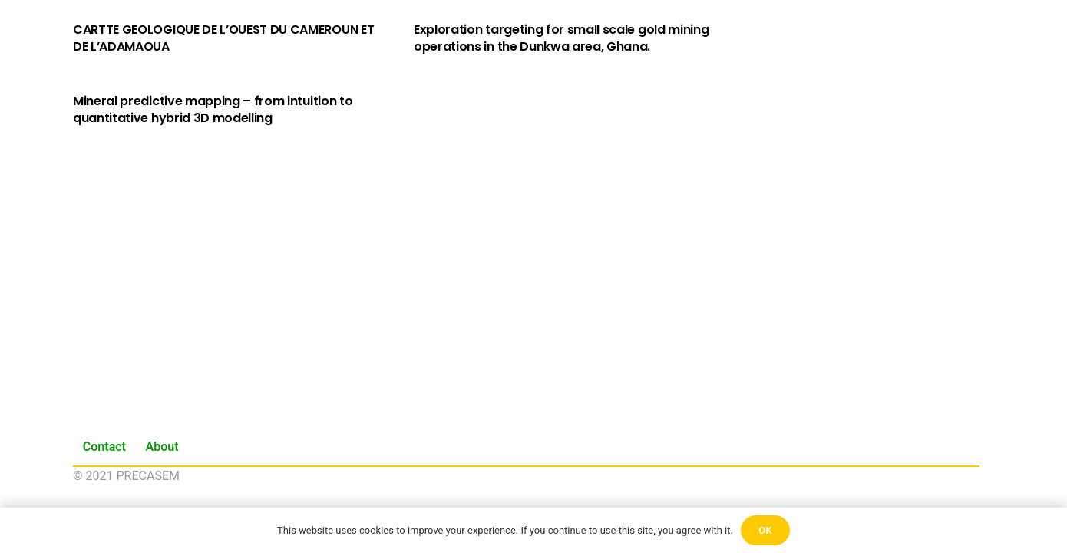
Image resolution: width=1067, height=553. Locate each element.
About (162, 446)
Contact (104, 446)
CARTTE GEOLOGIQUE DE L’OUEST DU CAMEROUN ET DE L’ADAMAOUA (223, 38)
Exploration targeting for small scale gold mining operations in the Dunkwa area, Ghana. (561, 38)
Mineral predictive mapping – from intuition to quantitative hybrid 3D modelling (212, 109)
